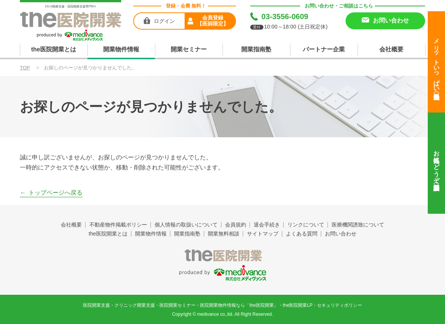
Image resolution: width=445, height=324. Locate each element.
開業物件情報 (121, 49)
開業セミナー (189, 49)
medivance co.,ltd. (215, 314)
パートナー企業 (324, 49)
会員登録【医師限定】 (213, 21)
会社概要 (391, 49)
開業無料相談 (223, 234)
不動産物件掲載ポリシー (118, 225)
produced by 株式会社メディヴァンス (222, 273)
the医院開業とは (53, 49)
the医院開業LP (298, 305)
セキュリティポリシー (339, 305)
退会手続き (267, 225)
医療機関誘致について (358, 225)
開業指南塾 (256, 49)
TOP (25, 67)
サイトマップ (262, 234)
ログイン (164, 21)
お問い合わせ (340, 234)
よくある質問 (301, 234)
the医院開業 (222, 255)
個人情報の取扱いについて (186, 225)
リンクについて (305, 225)
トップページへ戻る (56, 192)
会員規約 (235, 225)
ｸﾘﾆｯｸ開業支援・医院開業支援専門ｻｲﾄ (70, 6)
